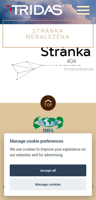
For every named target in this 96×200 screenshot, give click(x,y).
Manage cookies (48, 184)
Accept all (48, 170)
